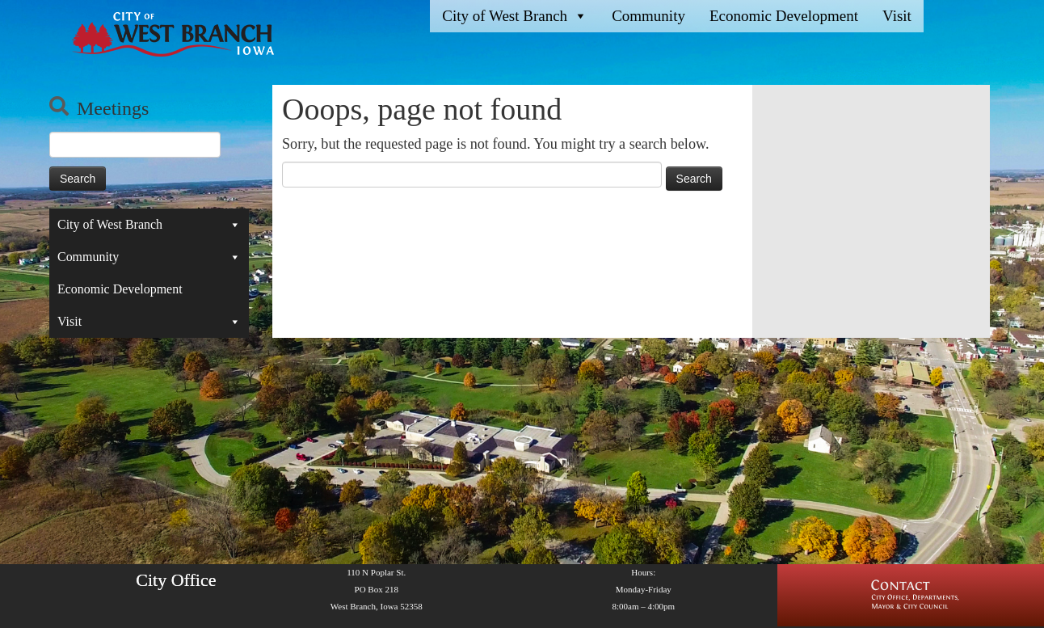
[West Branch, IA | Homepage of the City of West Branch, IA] (156, 34)
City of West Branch (514, 16)
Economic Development (783, 15)
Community (648, 15)
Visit (896, 15)
